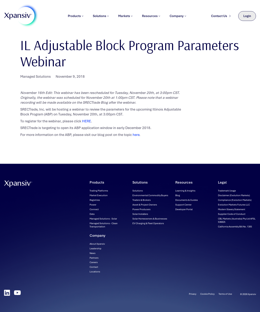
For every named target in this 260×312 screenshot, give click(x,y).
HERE (86, 121)
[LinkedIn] (7, 293)
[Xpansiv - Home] (18, 17)
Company (178, 17)
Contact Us (221, 17)
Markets (125, 17)
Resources (151, 17)
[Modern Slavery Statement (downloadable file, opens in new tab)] (231, 209)
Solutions (101, 17)
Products (75, 17)
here (136, 134)
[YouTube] (17, 293)
